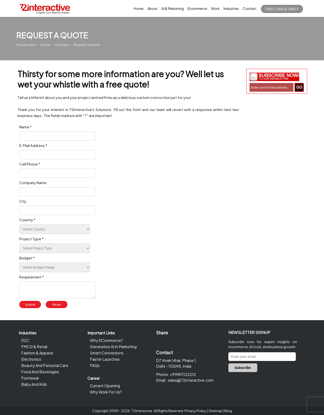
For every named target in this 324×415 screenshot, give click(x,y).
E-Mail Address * (33, 145)
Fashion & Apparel (37, 352)
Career (93, 378)
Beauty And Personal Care (44, 365)
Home (139, 8)
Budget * (27, 258)
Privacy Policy (195, 410)
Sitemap (215, 410)
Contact (250, 8)
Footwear (30, 377)
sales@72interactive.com (190, 380)
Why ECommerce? (106, 340)
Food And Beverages (40, 371)
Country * (27, 219)
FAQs (95, 365)
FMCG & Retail (34, 346)
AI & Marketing (172, 8)
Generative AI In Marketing (113, 346)
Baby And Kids (34, 384)
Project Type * (31, 238)
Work (215, 8)
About (152, 8)
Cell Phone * (29, 164)
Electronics (31, 359)
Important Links (101, 332)
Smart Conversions (107, 352)
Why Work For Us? (106, 391)
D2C (25, 340)
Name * (25, 126)
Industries (231, 8)
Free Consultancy (282, 9)
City (22, 201)
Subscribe (243, 368)
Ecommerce (197, 8)
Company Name (32, 182)
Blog (228, 410)
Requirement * (31, 277)
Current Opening (105, 385)
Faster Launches (105, 359)
